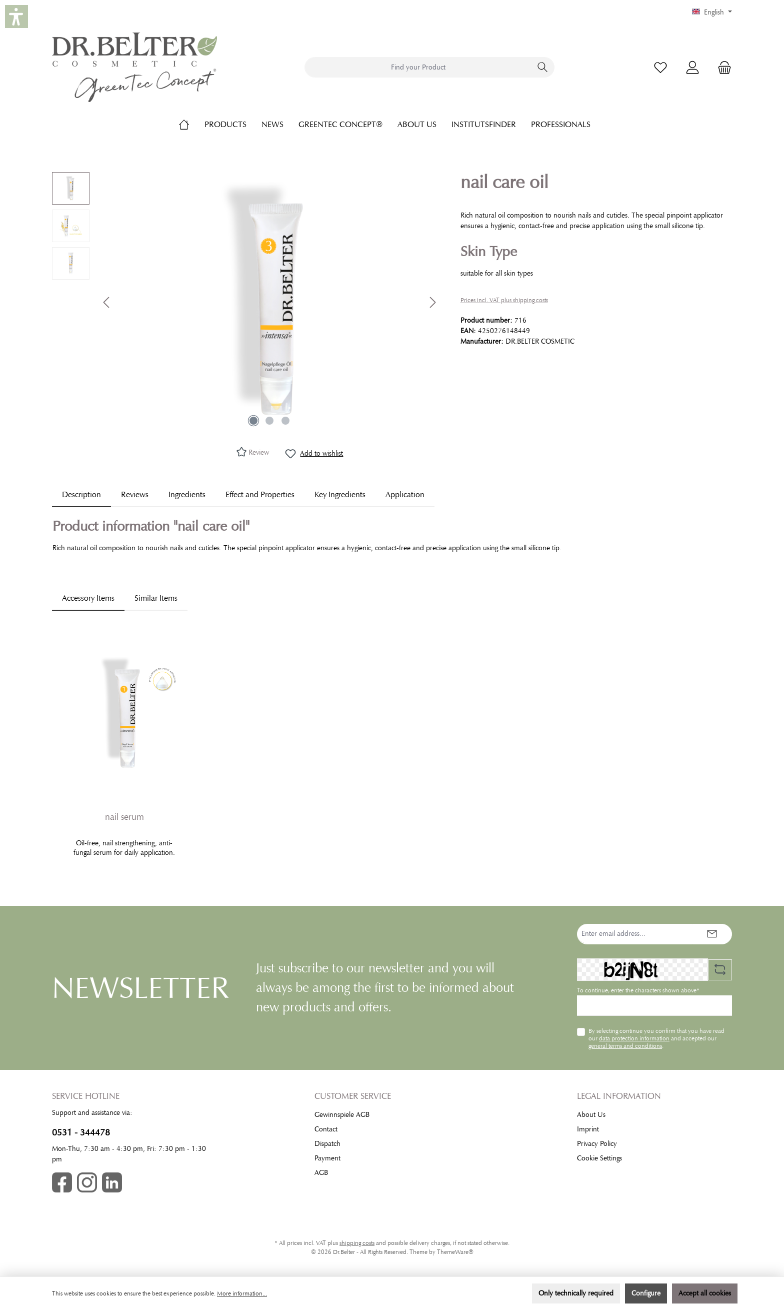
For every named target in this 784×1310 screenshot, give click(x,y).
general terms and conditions (625, 1046)
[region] (246, 302)
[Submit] (712, 934)
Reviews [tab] (134, 495)
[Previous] (107, 302)
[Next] (432, 302)
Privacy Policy (597, 1143)
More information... (242, 1293)
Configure (646, 1293)
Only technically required (576, 1293)
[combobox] (418, 67)
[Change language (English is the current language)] (712, 12)
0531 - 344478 (81, 1132)
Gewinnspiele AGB (342, 1114)
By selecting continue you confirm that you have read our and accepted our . (656, 1038)
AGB (321, 1172)
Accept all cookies (704, 1293)
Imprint (588, 1129)
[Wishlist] (660, 67)
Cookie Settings (599, 1158)
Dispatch (327, 1143)
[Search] (542, 67)
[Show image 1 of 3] (254, 421)
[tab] (81, 494)
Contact (326, 1129)
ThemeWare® (455, 1252)
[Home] (191, 124)
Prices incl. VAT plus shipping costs (504, 300)
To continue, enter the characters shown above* (638, 990)
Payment (327, 1158)
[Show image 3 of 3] (286, 421)
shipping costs (357, 1243)
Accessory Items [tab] (88, 598)
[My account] (692, 67)
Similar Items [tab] (156, 598)
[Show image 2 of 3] (270, 421)
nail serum (124, 816)
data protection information (634, 1038)
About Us (591, 1114)
